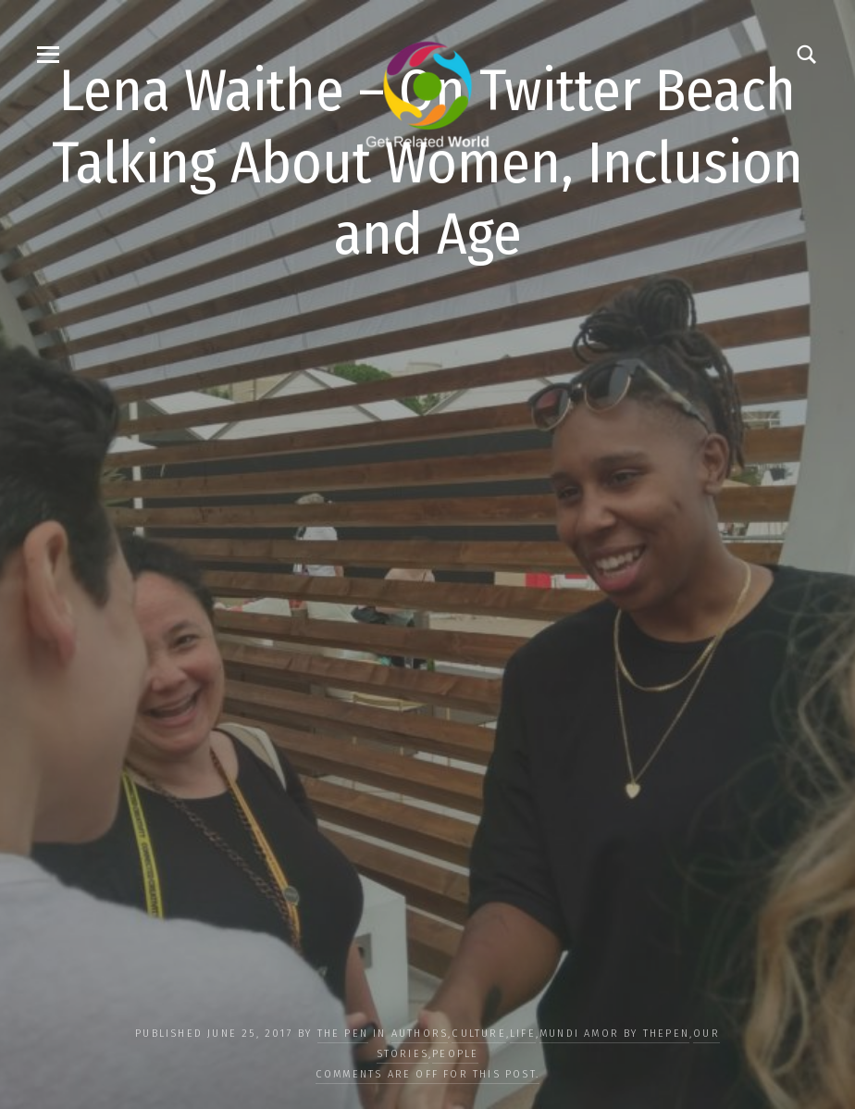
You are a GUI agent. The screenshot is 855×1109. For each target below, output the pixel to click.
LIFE (523, 1034)
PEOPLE (455, 1054)
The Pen (342, 1034)
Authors (419, 1034)
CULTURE (478, 1034)
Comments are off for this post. (427, 1074)
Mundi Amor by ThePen (614, 1034)
